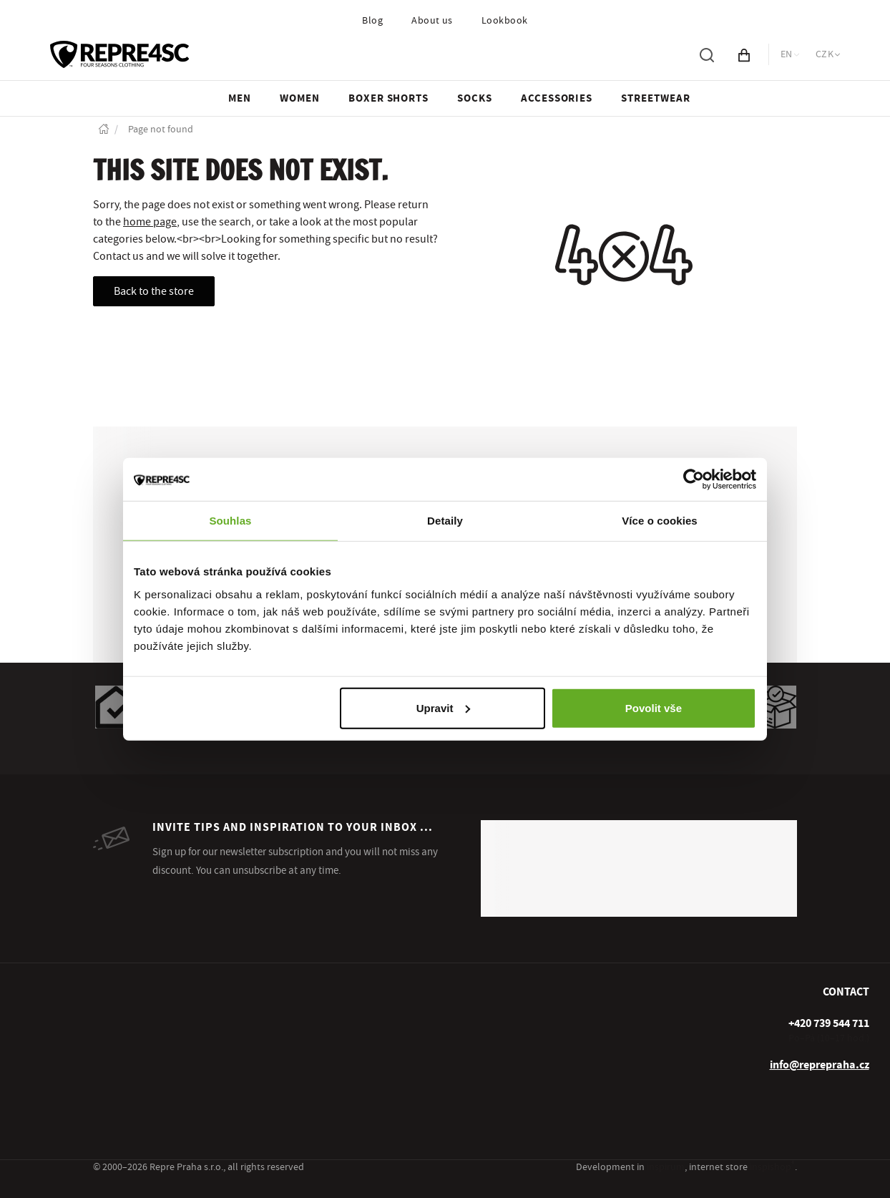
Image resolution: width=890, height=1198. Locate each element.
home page (150, 222)
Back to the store (154, 291)
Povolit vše (653, 707)
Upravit (443, 707)
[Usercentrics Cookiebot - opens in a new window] (693, 479)
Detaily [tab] (445, 521)
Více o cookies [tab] (660, 521)
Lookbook (504, 20)
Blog (372, 20)
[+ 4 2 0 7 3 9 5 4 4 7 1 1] (828, 1023)
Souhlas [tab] (230, 521)
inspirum (666, 1167)
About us (432, 20)
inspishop (772, 1167)
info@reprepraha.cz (819, 1065)
